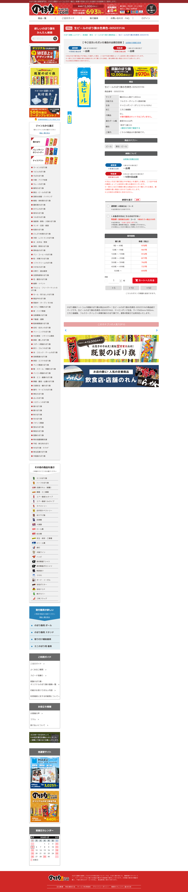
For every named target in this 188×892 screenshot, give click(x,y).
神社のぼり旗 (38, 394)
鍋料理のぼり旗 (39, 205)
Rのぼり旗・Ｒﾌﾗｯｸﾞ (41, 448)
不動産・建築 (38, 319)
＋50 (148, 287)
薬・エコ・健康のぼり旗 (42, 377)
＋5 (113, 287)
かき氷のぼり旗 (39, 267)
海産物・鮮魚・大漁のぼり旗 (44, 221)
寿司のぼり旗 (38, 213)
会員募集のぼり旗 (40, 315)
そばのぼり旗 (38, 176)
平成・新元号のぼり (41, 443)
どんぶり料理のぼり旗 (42, 234)
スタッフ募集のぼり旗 (42, 307)
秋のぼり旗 (37, 414)
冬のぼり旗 (37, 419)
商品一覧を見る (44, 133)
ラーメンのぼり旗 (40, 167)
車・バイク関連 (39, 311)
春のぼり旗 (37, 406)
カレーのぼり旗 (39, 184)
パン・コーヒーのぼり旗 (42, 254)
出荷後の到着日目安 (133, 42)
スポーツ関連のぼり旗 (42, 344)
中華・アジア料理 (40, 180)
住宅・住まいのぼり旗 (42, 327)
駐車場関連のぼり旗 (41, 323)
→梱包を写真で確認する (130, 128)
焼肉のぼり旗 (38, 188)
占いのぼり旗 (38, 398)
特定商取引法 (70, 887)
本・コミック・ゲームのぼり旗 (45, 352)
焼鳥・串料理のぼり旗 (42, 200)
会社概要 (60, 887)
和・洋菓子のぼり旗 (41, 258)
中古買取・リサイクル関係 (43, 336)
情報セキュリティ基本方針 (121, 887)
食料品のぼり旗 (39, 250)
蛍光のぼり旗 (38, 427)
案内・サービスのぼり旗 (42, 389)
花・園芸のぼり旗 (40, 279)
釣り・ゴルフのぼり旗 (42, 348)
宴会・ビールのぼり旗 (42, 192)
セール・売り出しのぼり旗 (43, 294)
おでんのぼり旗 (39, 209)
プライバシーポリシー (101, 887)
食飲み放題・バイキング (42, 196)
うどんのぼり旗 (39, 171)
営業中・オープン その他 (43, 303)
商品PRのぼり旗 (39, 298)
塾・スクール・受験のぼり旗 (44, 369)
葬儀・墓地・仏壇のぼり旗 (43, 381)
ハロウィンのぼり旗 (41, 402)
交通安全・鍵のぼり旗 (42, 385)
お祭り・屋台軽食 (40, 271)
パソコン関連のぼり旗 (42, 373)
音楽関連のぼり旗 (40, 356)
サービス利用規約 (84, 887)
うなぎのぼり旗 (39, 217)
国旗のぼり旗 (38, 435)
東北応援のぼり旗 (40, 452)
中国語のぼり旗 (39, 456)
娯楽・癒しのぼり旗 (41, 340)
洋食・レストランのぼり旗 (43, 238)
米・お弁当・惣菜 (40, 242)
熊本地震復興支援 (40, 439)
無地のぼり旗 (38, 431)
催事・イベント (39, 283)
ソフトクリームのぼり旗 (42, 263)
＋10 (131, 287)
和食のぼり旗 (38, 229)
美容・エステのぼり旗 (42, 360)
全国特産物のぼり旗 (41, 275)
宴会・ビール (121, 146)
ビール (109, 146)
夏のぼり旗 (37, 410)
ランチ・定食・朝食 (41, 225)
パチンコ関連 (38, 423)
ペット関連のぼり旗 (41, 365)
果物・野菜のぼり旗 (41, 246)
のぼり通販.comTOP (72, 35)
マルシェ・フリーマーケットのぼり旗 (44, 289)
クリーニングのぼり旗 (42, 332)
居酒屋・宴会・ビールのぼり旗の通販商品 (99, 35)
